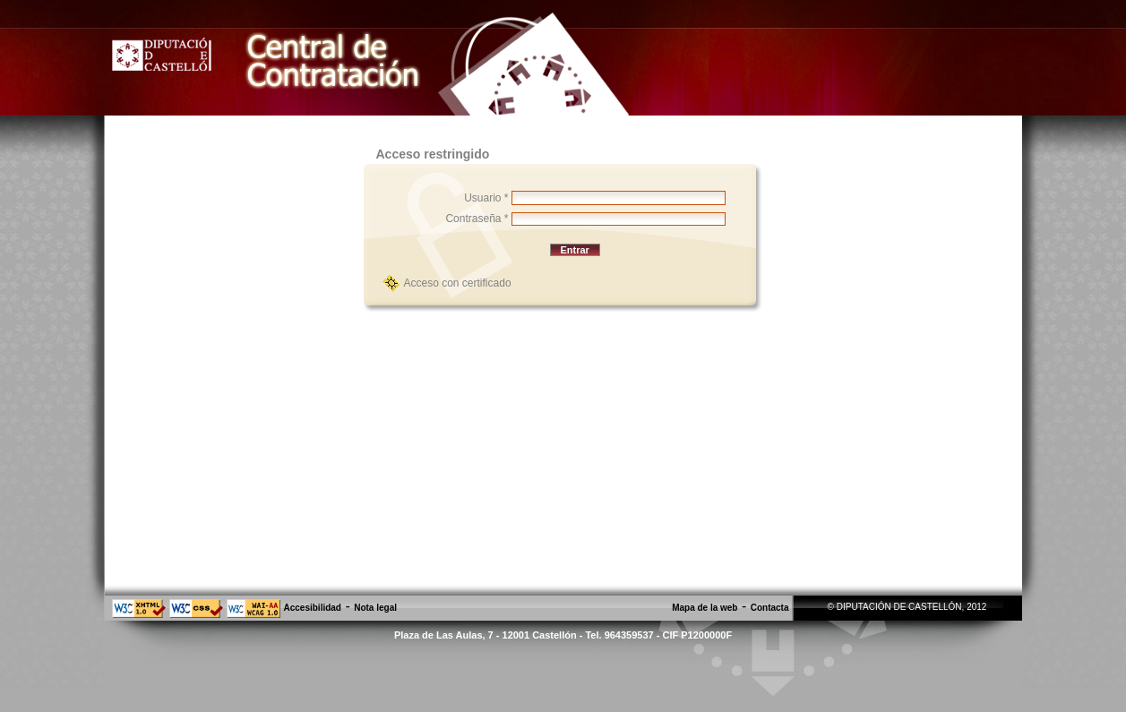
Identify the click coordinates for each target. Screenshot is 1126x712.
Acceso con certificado (457, 283)
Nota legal (375, 608)
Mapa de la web (704, 608)
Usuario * (486, 198)
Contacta (770, 608)
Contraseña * (476, 218)
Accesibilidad (312, 608)
